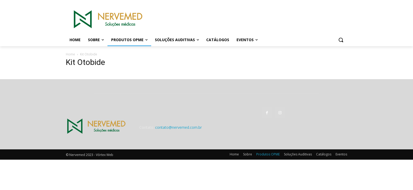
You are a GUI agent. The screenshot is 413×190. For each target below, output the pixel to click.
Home (70, 54)
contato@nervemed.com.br (178, 127)
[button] (341, 40)
